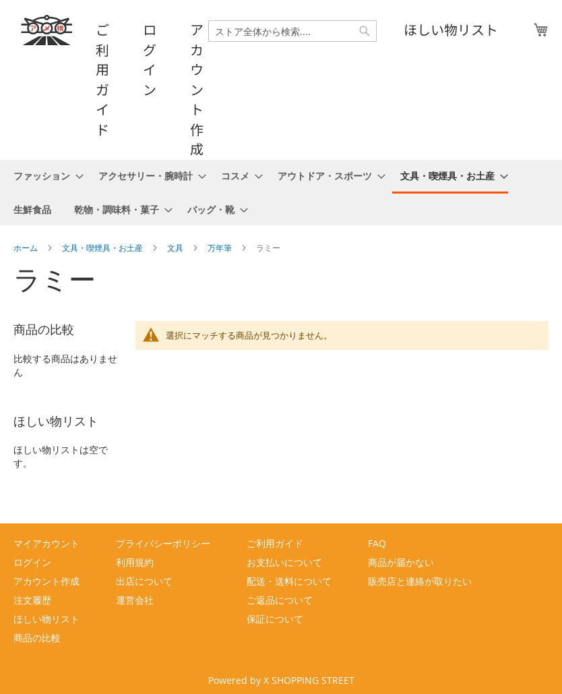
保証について (275, 618)
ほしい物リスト (451, 29)
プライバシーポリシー (163, 543)
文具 (176, 247)
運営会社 (135, 600)
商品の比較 (37, 637)
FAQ (377, 543)
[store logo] (47, 30)
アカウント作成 (197, 89)
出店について (144, 581)
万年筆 (221, 247)
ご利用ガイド (102, 79)
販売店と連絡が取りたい (420, 581)
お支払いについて (284, 562)
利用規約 (135, 562)
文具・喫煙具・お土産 (103, 247)
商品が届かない (401, 562)
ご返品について (280, 600)
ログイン (149, 59)
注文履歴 (32, 600)
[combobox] (292, 31)
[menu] (281, 192)
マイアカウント (46, 543)
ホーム (26, 247)
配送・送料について (289, 581)
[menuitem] (44, 176)
